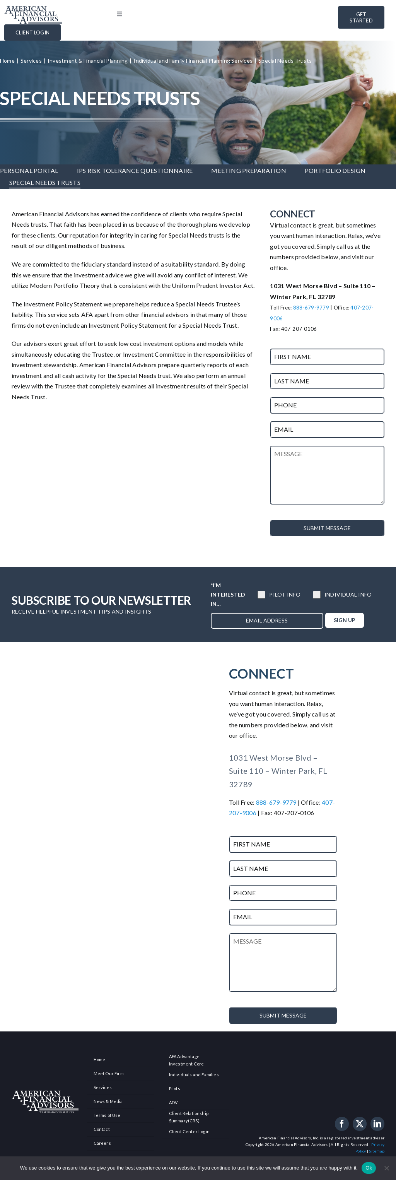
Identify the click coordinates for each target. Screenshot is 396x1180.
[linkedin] (377, 1124)
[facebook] (342, 1124)
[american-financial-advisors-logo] (33, 9)
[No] (386, 1168)
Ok (368, 1168)
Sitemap (376, 1151)
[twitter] (360, 1124)
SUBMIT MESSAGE (327, 528)
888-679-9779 (311, 307)
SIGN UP (344, 620)
